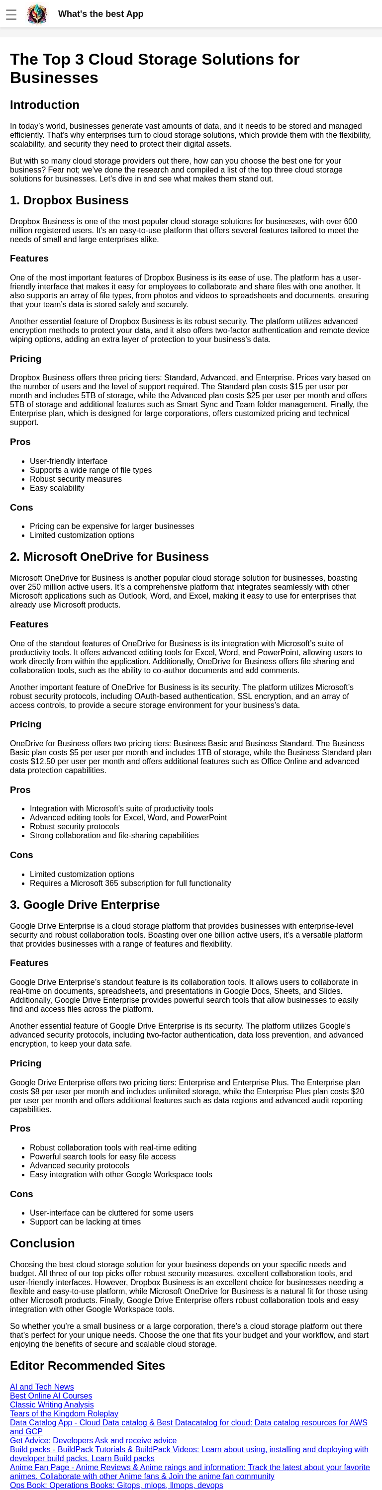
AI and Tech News (42, 1387)
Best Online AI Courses (51, 1396)
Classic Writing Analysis (52, 1405)
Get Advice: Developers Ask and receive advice (93, 1440)
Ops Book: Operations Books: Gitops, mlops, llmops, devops (116, 1485)
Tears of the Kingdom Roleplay (64, 1413)
